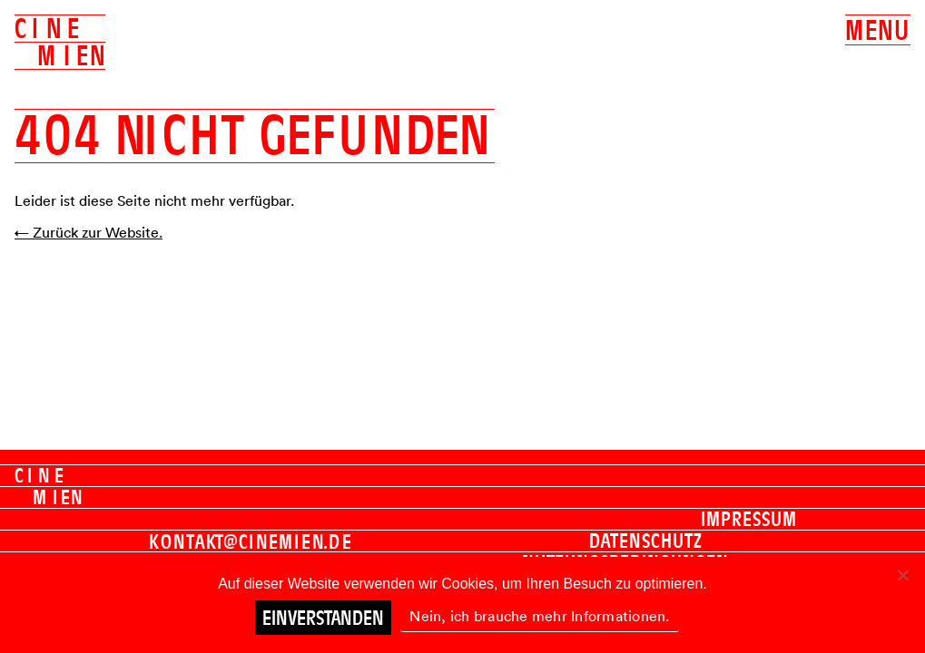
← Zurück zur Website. (88, 232)
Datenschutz (646, 540)
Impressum (749, 519)
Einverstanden (323, 618)
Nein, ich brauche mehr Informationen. (539, 616)
